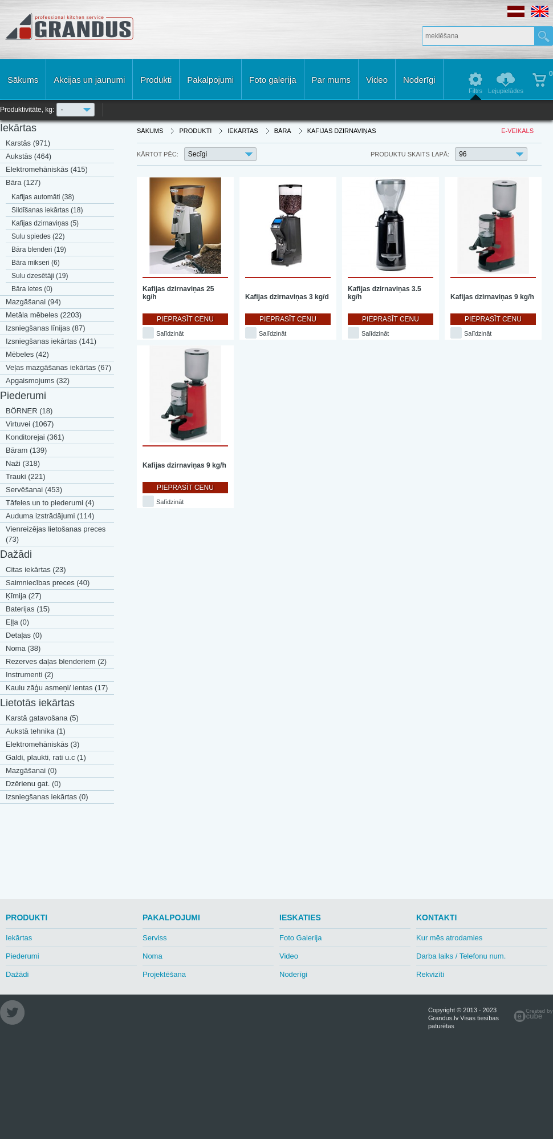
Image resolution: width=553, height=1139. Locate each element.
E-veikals (517, 130)
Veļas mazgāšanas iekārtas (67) (58, 367)
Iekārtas (18, 128)
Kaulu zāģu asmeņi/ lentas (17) (57, 687)
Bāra (282, 130)
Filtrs (475, 90)
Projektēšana (164, 974)
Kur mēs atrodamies (449, 937)
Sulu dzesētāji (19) (39, 276)
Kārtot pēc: (157, 154)
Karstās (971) (28, 143)
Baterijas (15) (28, 609)
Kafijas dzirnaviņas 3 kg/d (287, 297)
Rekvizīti (430, 974)
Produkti (156, 79)
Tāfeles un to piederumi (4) (50, 502)
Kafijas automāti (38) (42, 197)
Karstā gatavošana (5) (42, 718)
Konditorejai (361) (35, 437)
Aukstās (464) (28, 156)
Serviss (155, 937)
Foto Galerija (300, 937)
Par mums (331, 79)
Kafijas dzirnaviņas (341, 130)
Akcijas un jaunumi (89, 79)
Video (377, 79)
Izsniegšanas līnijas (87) (45, 328)
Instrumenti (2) (30, 674)
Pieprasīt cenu (185, 319)
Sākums (22, 79)
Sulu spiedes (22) (37, 236)
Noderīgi (419, 79)
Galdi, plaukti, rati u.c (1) (46, 757)
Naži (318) (23, 463)
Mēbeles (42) (27, 354)
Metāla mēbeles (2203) (44, 315)
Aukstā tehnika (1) (36, 731)
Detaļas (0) (24, 635)
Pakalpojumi (210, 79)
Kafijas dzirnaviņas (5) (45, 223)
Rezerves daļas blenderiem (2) (56, 661)
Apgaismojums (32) (38, 380)
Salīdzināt (170, 333)
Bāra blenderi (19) (38, 249)
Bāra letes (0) (31, 289)
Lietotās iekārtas (37, 703)
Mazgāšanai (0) (31, 770)
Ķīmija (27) (24, 595)
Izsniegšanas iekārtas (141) (51, 341)
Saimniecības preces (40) (48, 582)
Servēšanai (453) (34, 489)
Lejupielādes (505, 90)
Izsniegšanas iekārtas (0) (47, 796)
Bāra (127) (23, 182)
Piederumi (23, 395)
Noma (152, 956)
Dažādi (16, 554)
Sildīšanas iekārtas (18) (47, 210)
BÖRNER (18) (29, 411)
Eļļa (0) (17, 622)
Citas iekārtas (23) (36, 569)
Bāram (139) (26, 450)
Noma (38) (23, 648)
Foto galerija (272, 79)
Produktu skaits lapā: (410, 154)
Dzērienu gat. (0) (33, 783)
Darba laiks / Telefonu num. (461, 956)
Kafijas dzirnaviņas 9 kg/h (492, 297)
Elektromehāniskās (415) (47, 169)
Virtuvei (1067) (30, 424)
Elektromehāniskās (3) (42, 744)
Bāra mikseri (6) (35, 263)
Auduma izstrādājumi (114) (50, 516)
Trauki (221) (26, 476)
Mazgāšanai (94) (33, 301)
